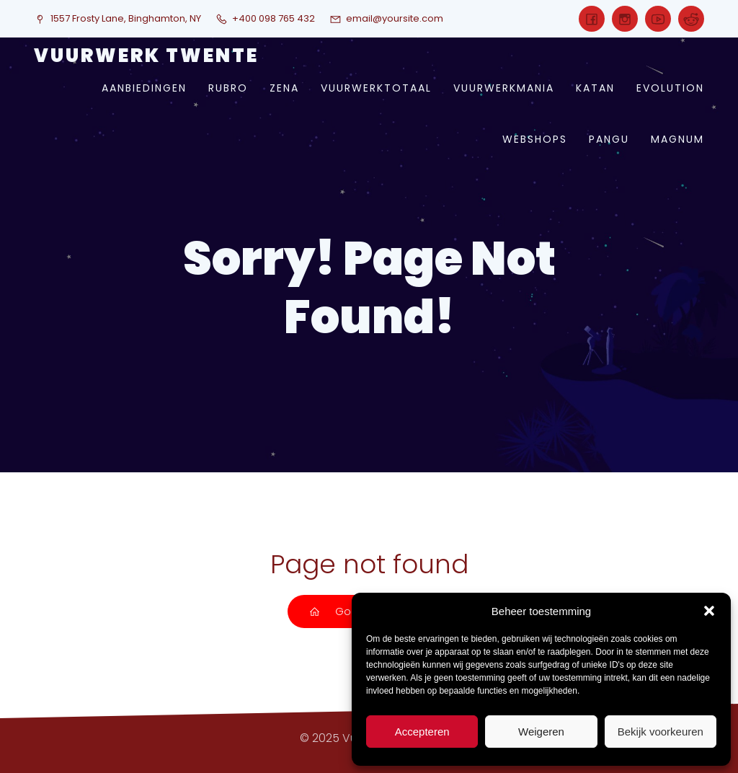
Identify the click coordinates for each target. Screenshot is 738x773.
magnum (677, 139)
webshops (534, 139)
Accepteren (422, 731)
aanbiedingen (144, 88)
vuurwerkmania (503, 88)
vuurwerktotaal (376, 88)
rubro (228, 88)
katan (595, 88)
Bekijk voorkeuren (660, 731)
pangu (609, 139)
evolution (670, 88)
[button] (709, 611)
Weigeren (541, 731)
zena (284, 88)
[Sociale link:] (592, 19)
